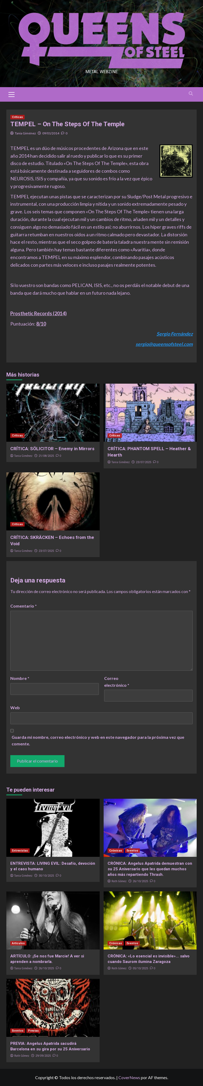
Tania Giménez (25, 133)
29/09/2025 (43, 1055)
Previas (33, 1030)
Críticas (17, 117)
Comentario (23, 605)
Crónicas (115, 850)
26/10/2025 (140, 881)
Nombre (19, 678)
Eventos (132, 850)
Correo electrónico (116, 682)
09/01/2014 (50, 133)
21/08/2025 (46, 456)
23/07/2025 (143, 462)
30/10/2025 (46, 875)
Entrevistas (20, 850)
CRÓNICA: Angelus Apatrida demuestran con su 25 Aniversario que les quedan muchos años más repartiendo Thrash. (150, 869)
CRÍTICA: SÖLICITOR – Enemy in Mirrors (52, 448)
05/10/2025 (140, 968)
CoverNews (129, 1077)
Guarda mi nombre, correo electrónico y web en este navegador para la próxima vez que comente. (98, 740)
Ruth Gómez (119, 881)
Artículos (18, 943)
